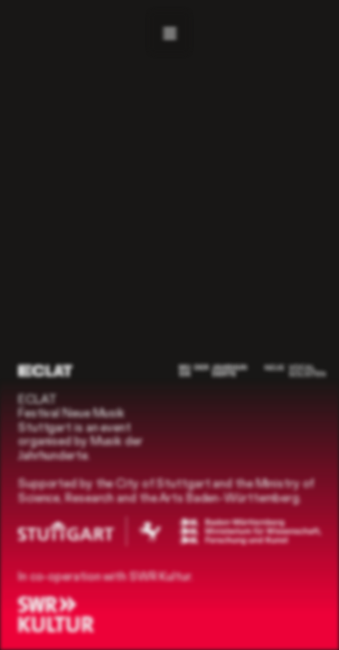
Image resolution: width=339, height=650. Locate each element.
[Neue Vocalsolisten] (295, 370)
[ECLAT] (45, 370)
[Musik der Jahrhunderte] (213, 370)
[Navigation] (169, 32)
